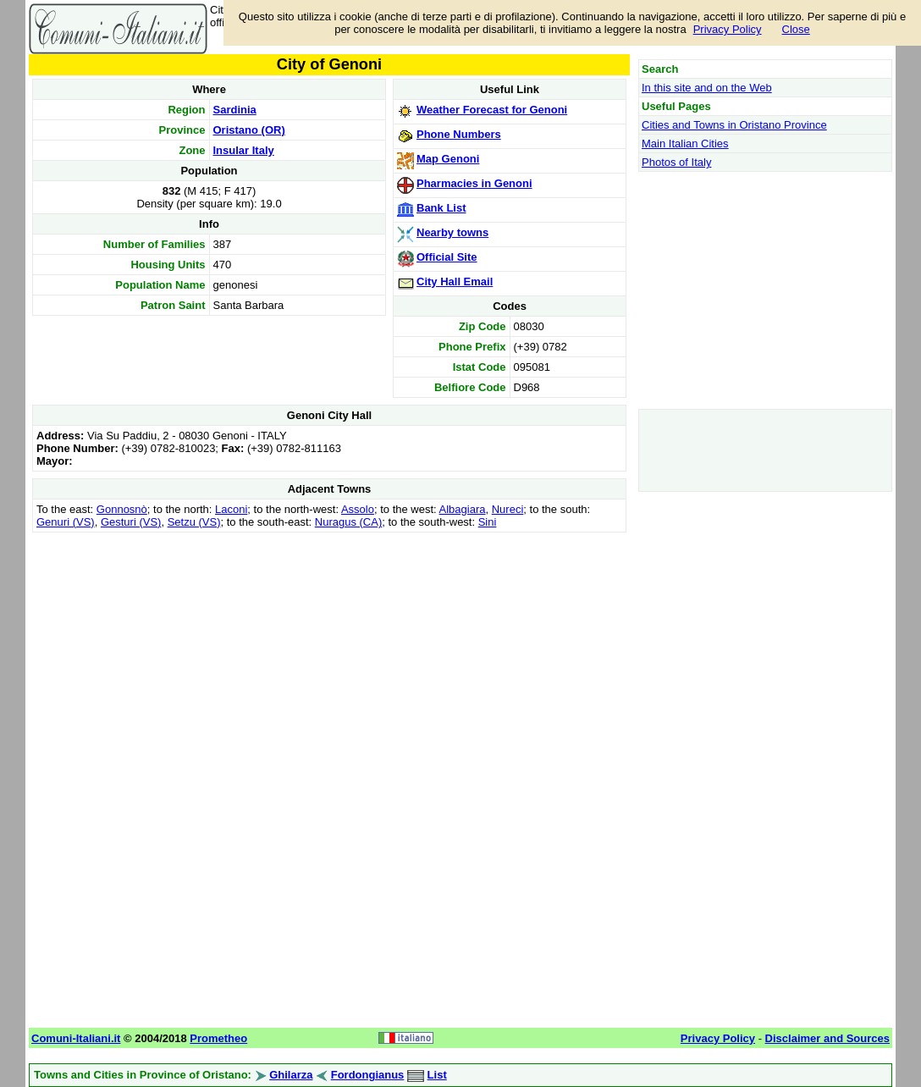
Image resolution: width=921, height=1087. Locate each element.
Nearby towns (452, 232)
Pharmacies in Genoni (474, 183)
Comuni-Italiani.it (75, 1038)
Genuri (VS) (65, 522)
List (437, 1074)
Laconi (231, 509)
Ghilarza (290, 1074)
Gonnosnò (122, 509)
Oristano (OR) (249, 130)
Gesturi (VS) (131, 522)
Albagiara (462, 509)
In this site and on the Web (707, 87)
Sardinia (234, 109)
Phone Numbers (458, 134)
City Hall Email (454, 281)
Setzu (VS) (194, 522)
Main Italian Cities (685, 143)
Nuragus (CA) (348, 522)
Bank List (441, 207)
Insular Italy (243, 150)
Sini (487, 522)
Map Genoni (447, 158)
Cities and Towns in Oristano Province (734, 125)
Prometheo (218, 1038)
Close (796, 29)
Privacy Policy (727, 29)
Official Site (446, 257)
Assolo (357, 509)
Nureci (508, 509)
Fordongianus (368, 1074)
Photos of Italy (676, 162)
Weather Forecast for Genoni (491, 109)
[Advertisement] (329, 655)
